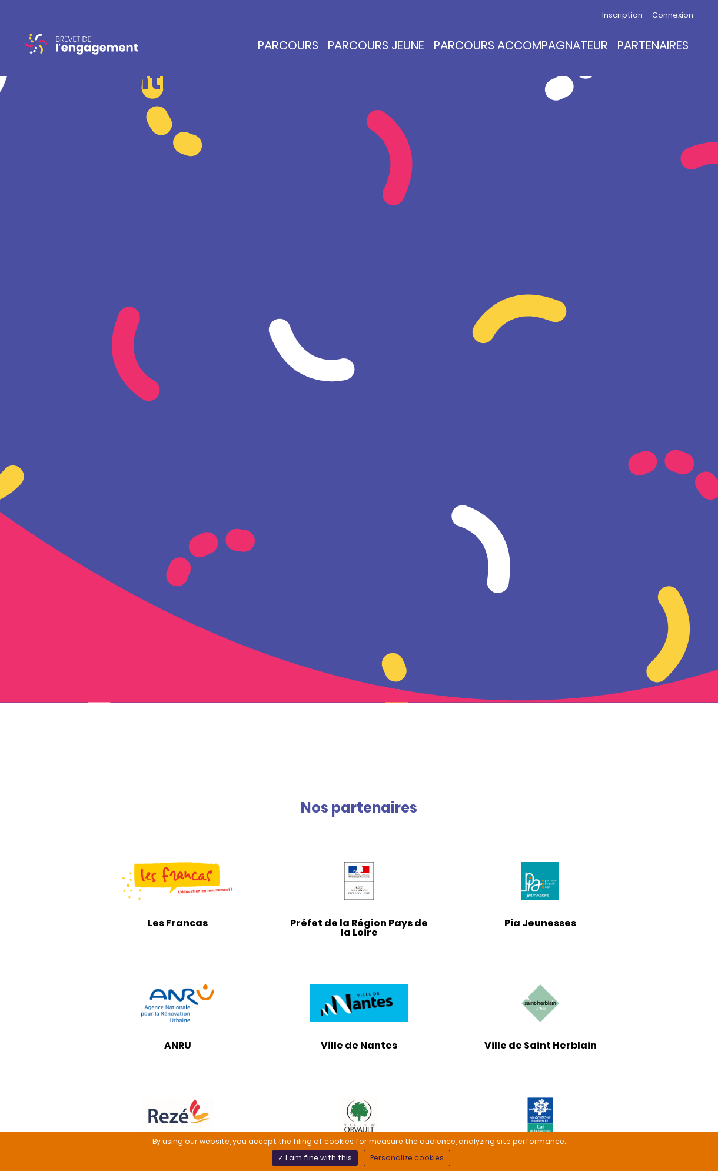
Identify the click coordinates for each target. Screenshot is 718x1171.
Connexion (672, 15)
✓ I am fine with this (315, 1158)
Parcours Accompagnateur (521, 45)
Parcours (288, 45)
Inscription (622, 15)
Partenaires (653, 45)
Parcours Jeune (376, 45)
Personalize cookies (407, 1158)
